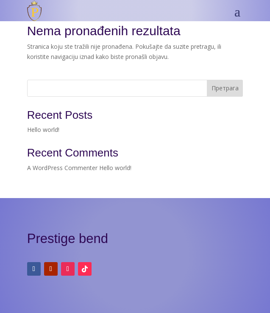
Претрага (225, 88)
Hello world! (43, 130)
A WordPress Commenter (62, 168)
